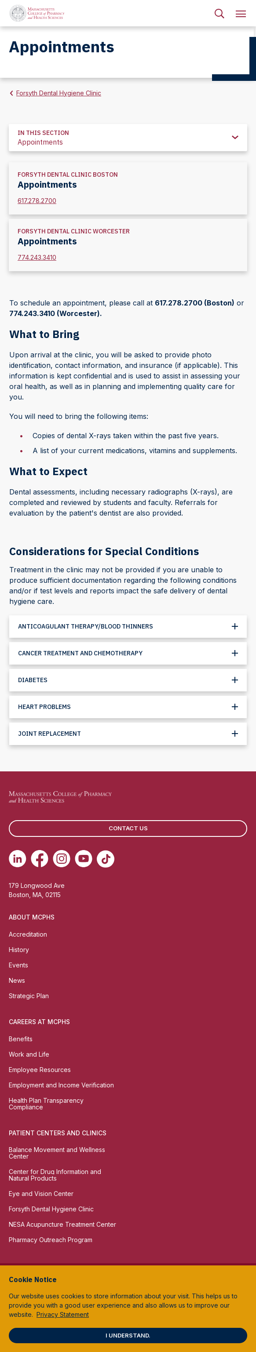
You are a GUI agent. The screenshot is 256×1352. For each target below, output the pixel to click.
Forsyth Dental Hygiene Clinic (58, 93)
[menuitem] (219, 13)
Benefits (21, 1039)
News (17, 980)
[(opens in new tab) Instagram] (61, 859)
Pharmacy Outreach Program (50, 1239)
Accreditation (28, 934)
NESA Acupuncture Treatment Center (62, 1224)
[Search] (219, 13)
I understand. (128, 1335)
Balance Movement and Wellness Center (57, 1153)
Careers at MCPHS (39, 1021)
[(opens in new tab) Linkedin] (17, 859)
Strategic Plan (29, 995)
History (19, 949)
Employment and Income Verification (61, 1085)
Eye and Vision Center (41, 1193)
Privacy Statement (63, 1314)
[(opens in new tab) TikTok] (105, 859)
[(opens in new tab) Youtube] (83, 859)
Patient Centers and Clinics (57, 1133)
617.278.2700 (37, 200)
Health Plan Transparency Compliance (46, 1104)
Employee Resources (40, 1069)
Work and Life (29, 1054)
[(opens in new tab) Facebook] (39, 859)
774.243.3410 (37, 257)
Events (18, 965)
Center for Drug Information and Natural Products (55, 1175)
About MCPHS (32, 917)
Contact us (128, 828)
